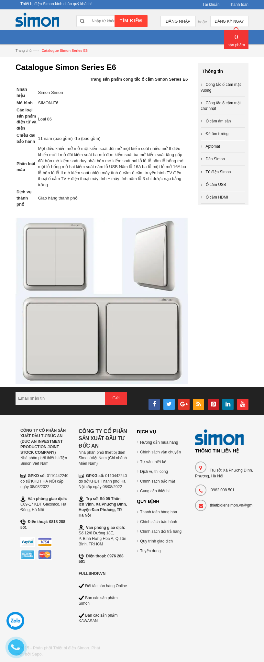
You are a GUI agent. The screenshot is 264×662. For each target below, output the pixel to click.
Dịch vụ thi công (154, 471)
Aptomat (213, 146)
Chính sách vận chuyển (160, 452)
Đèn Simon (215, 159)
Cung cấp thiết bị (155, 491)
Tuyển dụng (150, 551)
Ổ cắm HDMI (217, 197)
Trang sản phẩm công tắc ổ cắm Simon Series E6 (139, 79)
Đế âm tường (217, 133)
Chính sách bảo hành (158, 521)
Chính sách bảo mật (157, 481)
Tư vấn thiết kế (153, 462)
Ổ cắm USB (216, 184)
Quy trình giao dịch (156, 541)
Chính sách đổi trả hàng (161, 531)
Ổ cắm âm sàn (218, 121)
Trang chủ (24, 50)
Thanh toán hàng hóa (158, 512)
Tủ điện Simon (218, 172)
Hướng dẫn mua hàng (159, 442)
